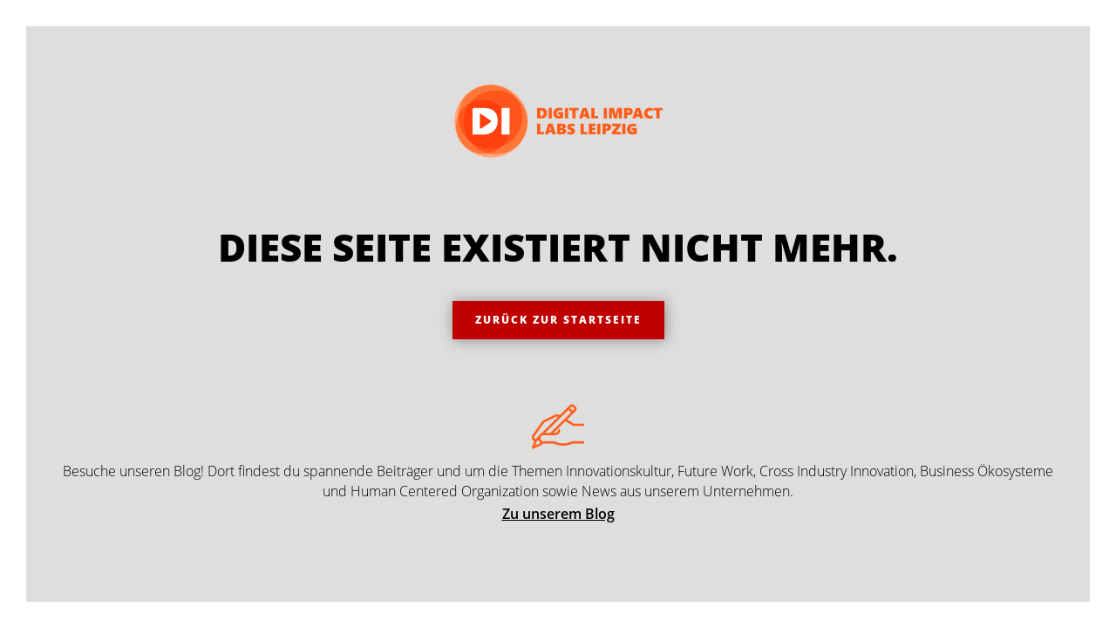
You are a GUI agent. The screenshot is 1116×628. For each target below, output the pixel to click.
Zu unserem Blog (558, 513)
